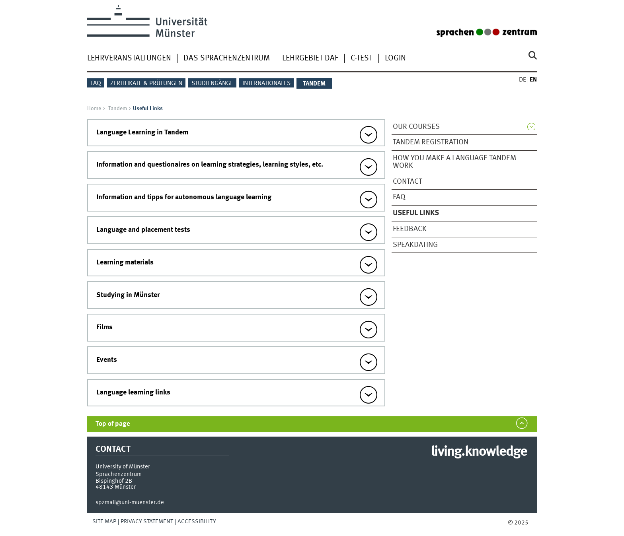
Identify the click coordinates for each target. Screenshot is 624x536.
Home (94, 108)
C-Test (361, 58)
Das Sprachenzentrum (226, 58)
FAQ (95, 83)
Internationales (266, 83)
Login (395, 58)
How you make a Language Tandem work (454, 162)
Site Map (104, 522)
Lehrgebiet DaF (310, 58)
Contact (407, 181)
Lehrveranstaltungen (129, 58)
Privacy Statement (147, 522)
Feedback (410, 229)
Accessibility (196, 522)
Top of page (113, 424)
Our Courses (416, 126)
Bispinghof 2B (114, 481)
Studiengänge (212, 83)
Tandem (117, 108)
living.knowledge (479, 452)
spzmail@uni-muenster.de (130, 502)
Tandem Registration (430, 142)
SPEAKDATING (415, 245)
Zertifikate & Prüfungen (146, 83)
